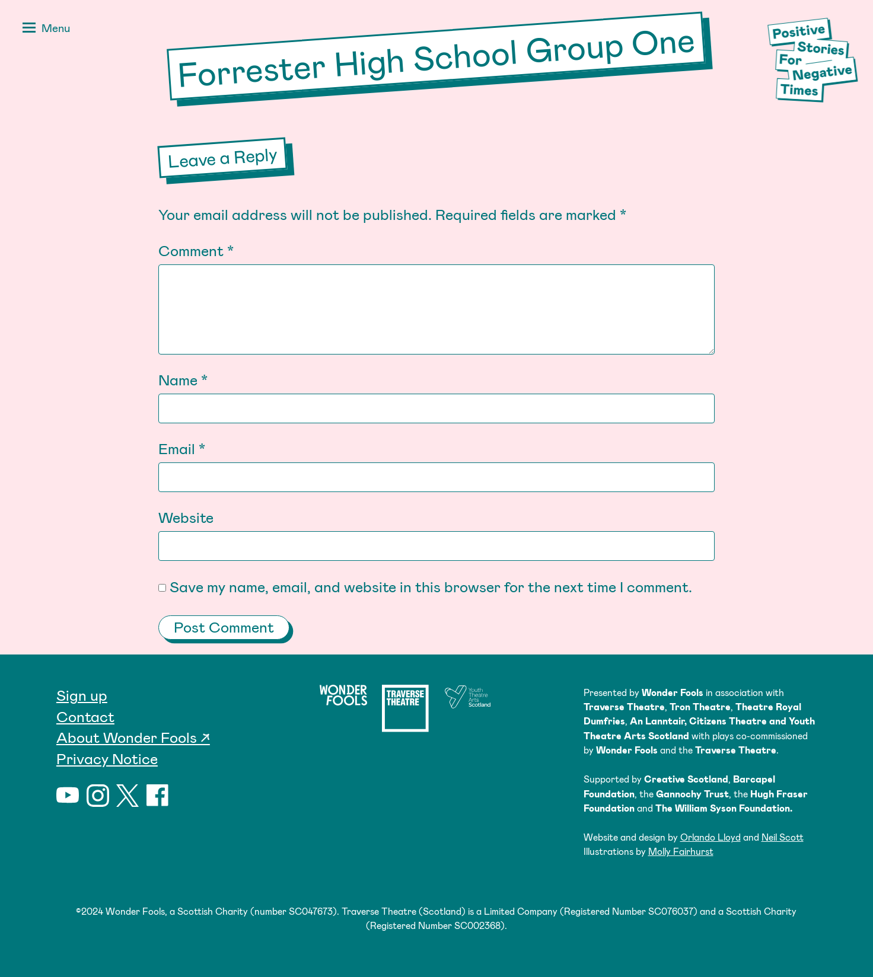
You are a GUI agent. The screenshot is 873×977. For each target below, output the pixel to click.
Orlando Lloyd (710, 836)
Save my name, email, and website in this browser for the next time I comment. (431, 586)
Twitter (127, 795)
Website (186, 517)
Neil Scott (783, 836)
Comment (196, 250)
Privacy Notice (107, 758)
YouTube (67, 795)
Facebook (157, 795)
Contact (85, 716)
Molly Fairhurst (680, 851)
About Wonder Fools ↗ (133, 737)
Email (181, 448)
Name (183, 379)
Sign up (81, 695)
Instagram (98, 795)
